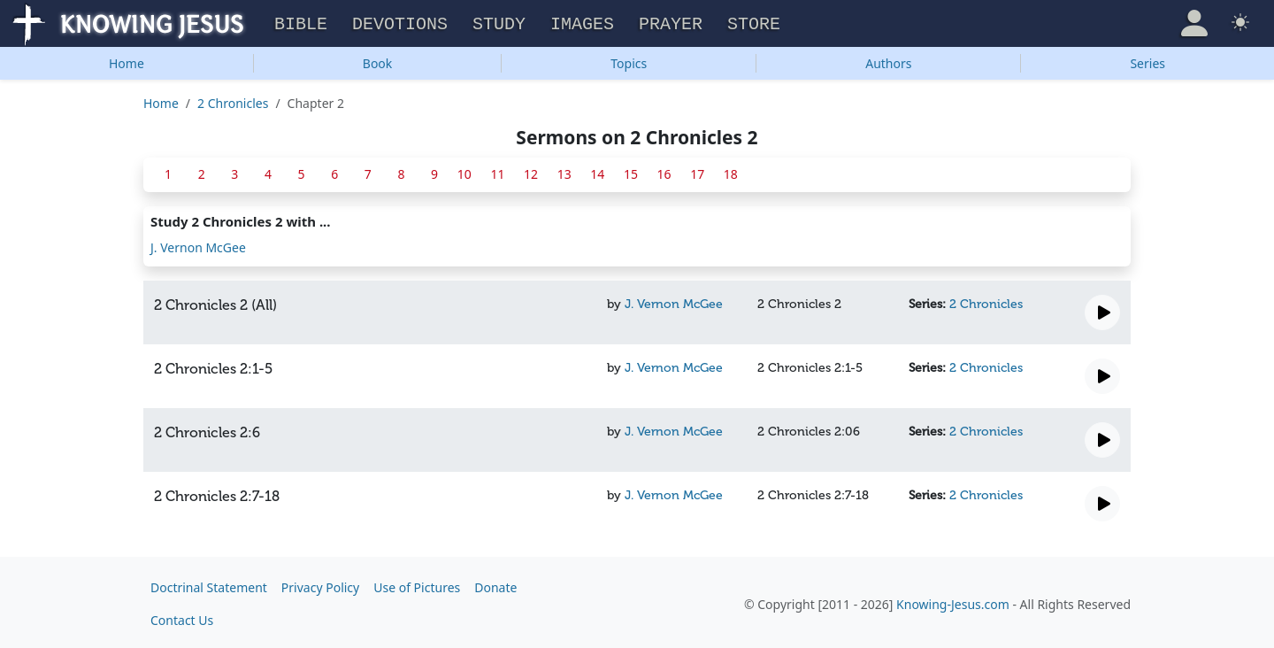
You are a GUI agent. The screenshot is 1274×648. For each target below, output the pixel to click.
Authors (888, 60)
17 (697, 171)
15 (631, 171)
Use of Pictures (416, 584)
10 (464, 171)
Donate (495, 584)
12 (531, 171)
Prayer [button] (670, 23)
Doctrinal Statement (208, 584)
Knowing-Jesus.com (952, 601)
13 (564, 171)
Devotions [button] (400, 23)
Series (1147, 60)
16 (664, 171)
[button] (1194, 21)
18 (731, 171)
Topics (628, 60)
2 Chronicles (232, 100)
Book (378, 60)
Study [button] (499, 23)
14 (597, 171)
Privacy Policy (320, 584)
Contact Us (181, 617)
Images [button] (582, 23)
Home (126, 60)
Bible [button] (300, 23)
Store (753, 23)
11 (497, 171)
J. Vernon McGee (198, 244)
